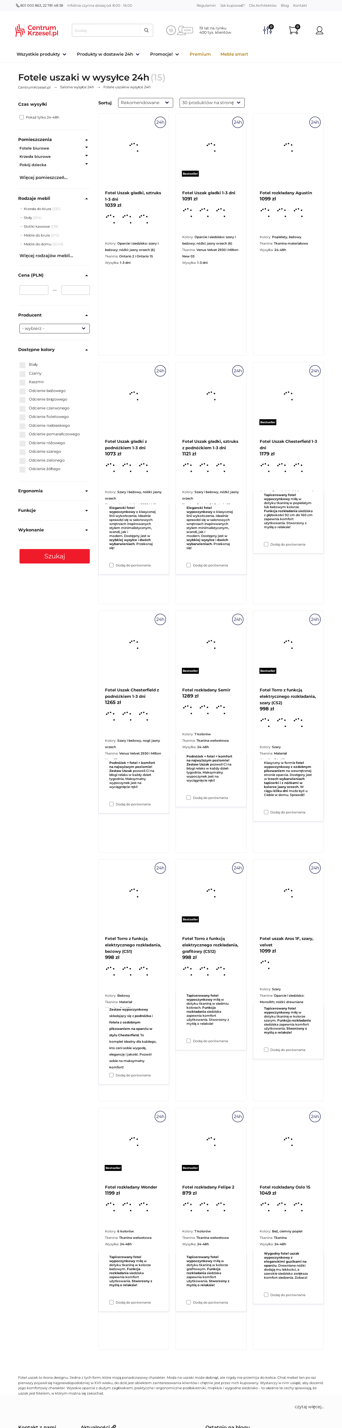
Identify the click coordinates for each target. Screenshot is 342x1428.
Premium (200, 54)
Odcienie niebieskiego (45, 425)
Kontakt (300, 5)
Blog (285, 5)
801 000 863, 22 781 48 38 (39, 5)
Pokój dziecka (33, 164)
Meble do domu (38, 244)
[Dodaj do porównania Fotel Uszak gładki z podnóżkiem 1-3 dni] (111, 804)
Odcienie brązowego (43, 399)
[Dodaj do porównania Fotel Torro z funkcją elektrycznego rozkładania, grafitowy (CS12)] (188, 1302)
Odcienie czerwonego (44, 408)
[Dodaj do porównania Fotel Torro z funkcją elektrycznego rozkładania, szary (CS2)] (266, 1050)
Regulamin (206, 5)
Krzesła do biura (38, 209)
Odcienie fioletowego (44, 416)
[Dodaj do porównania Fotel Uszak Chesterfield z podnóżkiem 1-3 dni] (111, 1075)
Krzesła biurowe (35, 156)
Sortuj (105, 102)
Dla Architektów (263, 5)
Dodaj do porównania (133, 565)
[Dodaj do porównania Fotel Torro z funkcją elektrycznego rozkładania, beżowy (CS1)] (111, 1302)
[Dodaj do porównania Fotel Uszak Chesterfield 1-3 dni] (266, 812)
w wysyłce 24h (77, 87)
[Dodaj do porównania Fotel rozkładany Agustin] (266, 544)
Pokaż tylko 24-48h (39, 117)
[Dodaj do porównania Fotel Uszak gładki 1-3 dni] (188, 565)
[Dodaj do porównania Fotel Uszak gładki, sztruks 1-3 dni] (111, 565)
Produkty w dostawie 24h (105, 54)
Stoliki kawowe (37, 226)
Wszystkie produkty (38, 54)
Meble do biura (37, 235)
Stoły (28, 217)
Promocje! (161, 54)
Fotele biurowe (34, 148)
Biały (29, 364)
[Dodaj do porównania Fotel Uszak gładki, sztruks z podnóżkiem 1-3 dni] (188, 797)
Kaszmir (32, 382)
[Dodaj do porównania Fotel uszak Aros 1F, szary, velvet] (266, 1295)
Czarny (31, 373)
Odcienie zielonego (42, 460)
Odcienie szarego (40, 451)
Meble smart (234, 54)
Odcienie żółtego (40, 469)
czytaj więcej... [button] (309, 1406)
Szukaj (54, 556)
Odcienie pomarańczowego (50, 434)
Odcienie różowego (42, 443)
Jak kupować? (232, 5)
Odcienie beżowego (43, 391)
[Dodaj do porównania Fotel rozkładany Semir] (188, 1041)
